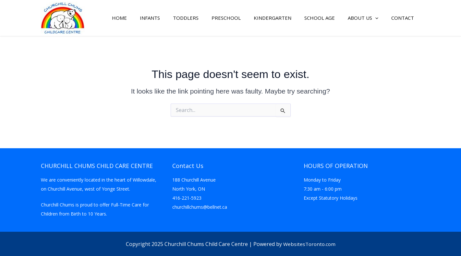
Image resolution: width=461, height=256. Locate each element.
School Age (319, 18)
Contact (402, 18)
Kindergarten (272, 18)
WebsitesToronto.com (309, 244)
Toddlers (186, 18)
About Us (363, 18)
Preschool (226, 18)
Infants (150, 18)
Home (119, 18)
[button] (375, 18)
